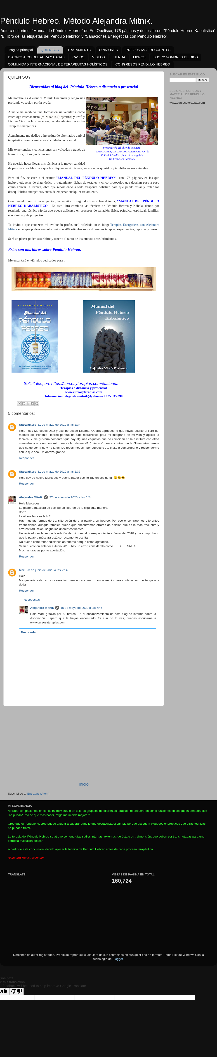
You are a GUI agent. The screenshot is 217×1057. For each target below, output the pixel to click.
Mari (22, 570)
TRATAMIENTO (79, 50)
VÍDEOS (98, 57)
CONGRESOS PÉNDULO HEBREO (142, 64)
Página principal (21, 50)
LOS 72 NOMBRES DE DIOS (175, 57)
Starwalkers (27, 424)
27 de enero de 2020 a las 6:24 (70, 497)
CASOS (78, 57)
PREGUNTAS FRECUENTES (148, 50)
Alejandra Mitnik (30, 497)
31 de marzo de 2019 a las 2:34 (59, 424)
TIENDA (119, 57)
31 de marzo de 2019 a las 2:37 (59, 471)
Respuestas (32, 599)
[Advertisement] (83, 743)
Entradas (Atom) (38, 793)
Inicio (84, 784)
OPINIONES (108, 50)
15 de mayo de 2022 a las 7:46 (81, 607)
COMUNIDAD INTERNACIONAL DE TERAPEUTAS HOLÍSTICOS (58, 64)
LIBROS (139, 57)
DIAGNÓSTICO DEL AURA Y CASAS (36, 57)
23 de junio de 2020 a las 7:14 (47, 570)
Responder (26, 458)
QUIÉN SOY (50, 50)
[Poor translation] (16, 991)
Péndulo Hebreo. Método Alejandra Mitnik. (76, 21)
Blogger (118, 959)
